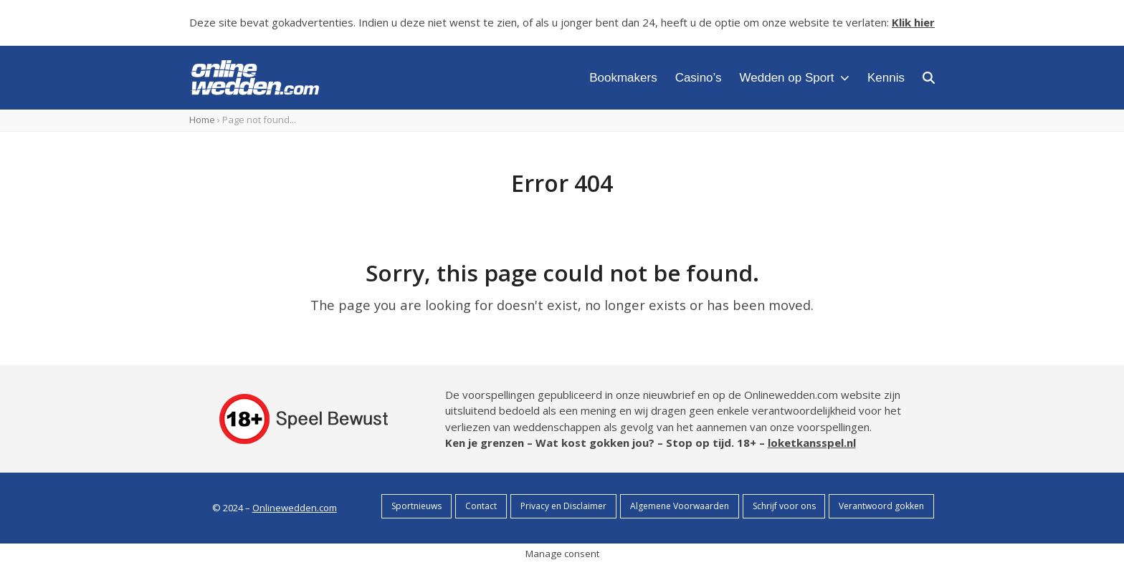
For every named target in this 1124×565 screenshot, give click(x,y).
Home (202, 119)
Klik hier (913, 22)
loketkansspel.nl (812, 442)
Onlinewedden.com (294, 507)
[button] (929, 77)
